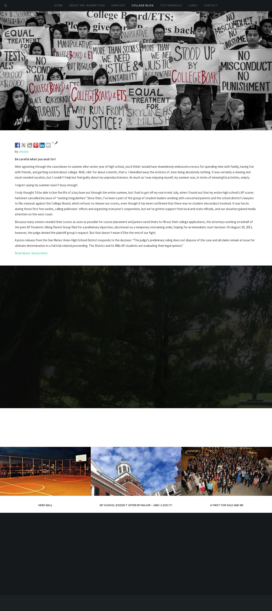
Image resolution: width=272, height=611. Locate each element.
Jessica (23, 151)
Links (193, 5)
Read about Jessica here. (31, 253)
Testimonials (171, 5)
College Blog (143, 5)
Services (118, 5)
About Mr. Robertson (87, 5)
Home (58, 5)
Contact (211, 5)
